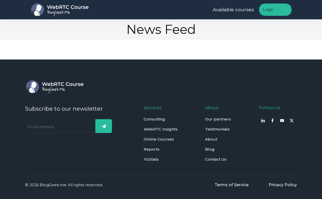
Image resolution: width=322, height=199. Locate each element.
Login (268, 9)
